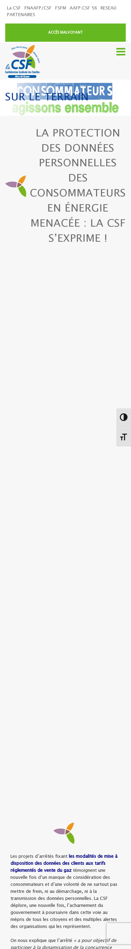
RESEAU (108, 8)
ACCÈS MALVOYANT (65, 32)
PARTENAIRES (21, 15)
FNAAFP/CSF (38, 8)
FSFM (60, 8)
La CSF (14, 8)
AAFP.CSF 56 (83, 8)
